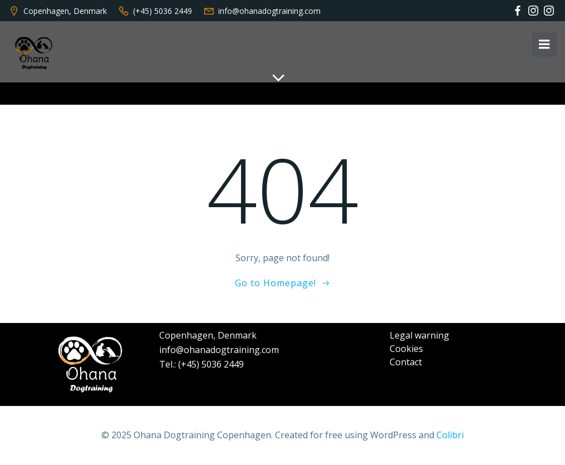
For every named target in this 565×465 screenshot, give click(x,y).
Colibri (450, 435)
